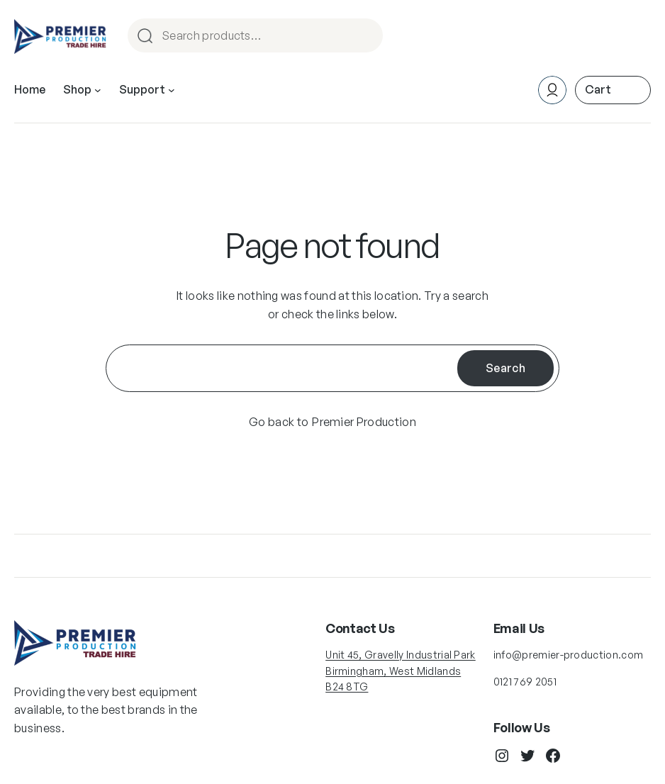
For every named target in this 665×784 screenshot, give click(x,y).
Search (366, 36)
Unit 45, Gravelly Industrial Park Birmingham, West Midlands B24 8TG (400, 671)
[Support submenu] (171, 90)
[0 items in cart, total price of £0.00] (613, 90)
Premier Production (364, 422)
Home (29, 89)
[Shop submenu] (97, 90)
